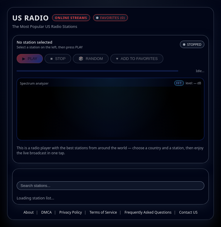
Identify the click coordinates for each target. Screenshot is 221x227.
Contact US (188, 212)
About (28, 212)
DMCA (46, 212)
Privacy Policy (70, 212)
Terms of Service (103, 212)
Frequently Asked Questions (148, 212)
